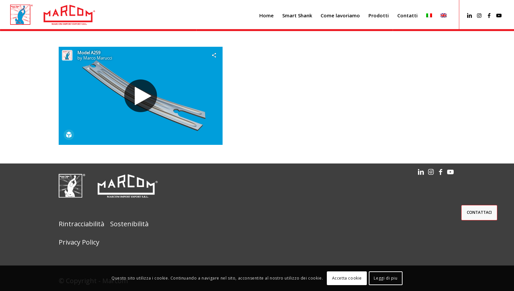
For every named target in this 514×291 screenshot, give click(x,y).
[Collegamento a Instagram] (479, 15)
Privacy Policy (79, 242)
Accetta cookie (347, 278)
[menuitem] (266, 15)
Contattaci (479, 212)
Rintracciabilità (81, 223)
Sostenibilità (129, 223)
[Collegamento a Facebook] (489, 15)
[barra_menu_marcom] (52, 15)
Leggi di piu (385, 278)
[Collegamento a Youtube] (499, 15)
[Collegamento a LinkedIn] (469, 15)
